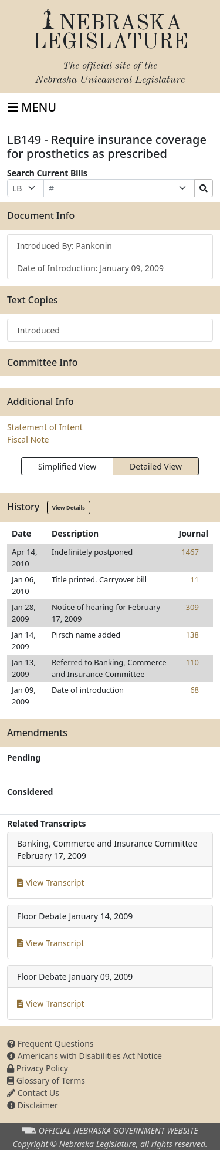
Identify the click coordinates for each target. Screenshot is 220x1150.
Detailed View (156, 466)
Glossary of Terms (46, 1080)
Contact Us (33, 1092)
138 (192, 634)
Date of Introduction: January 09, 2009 (90, 268)
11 (194, 579)
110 (192, 662)
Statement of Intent (45, 427)
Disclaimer (32, 1105)
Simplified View (67, 466)
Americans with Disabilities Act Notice (84, 1055)
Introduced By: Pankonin (64, 245)
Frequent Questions (50, 1043)
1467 (190, 552)
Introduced (38, 330)
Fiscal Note (28, 439)
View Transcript (50, 882)
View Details (68, 507)
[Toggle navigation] (32, 107)
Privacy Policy (37, 1068)
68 (194, 689)
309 (192, 607)
